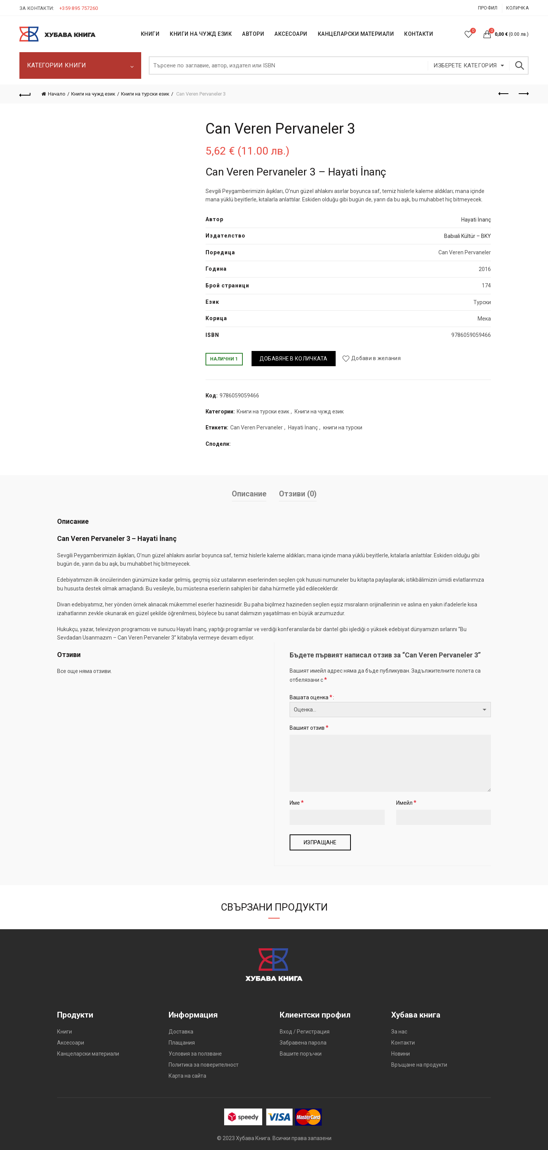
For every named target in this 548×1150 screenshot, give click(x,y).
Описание (249, 493)
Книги (64, 1032)
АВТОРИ (253, 34)
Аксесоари (290, 34)
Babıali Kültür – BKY (467, 236)
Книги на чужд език (93, 94)
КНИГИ (150, 34)
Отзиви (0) (298, 493)
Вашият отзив (309, 727)
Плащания (182, 1043)
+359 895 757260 (78, 8)
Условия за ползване (195, 1054)
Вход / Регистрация (305, 1032)
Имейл (406, 802)
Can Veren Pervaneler (256, 427)
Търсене (519, 65)
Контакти (403, 1043)
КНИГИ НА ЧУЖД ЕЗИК (201, 34)
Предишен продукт (504, 93)
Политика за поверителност (204, 1065)
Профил (488, 8)
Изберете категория (465, 65)
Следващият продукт (523, 93)
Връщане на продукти (419, 1065)
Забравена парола (303, 1043)
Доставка (181, 1032)
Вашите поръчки (301, 1054)
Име (297, 802)
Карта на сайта (187, 1076)
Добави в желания (376, 359)
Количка (517, 8)
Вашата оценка (311, 697)
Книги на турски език (145, 94)
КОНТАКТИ (418, 34)
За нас (399, 1032)
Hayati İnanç (476, 220)
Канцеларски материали (356, 34)
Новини (400, 1054)
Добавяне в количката (294, 359)
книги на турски (342, 427)
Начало (56, 94)
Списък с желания (472, 31)
